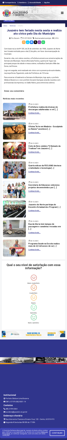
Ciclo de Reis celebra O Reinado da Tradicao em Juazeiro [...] (44, 147)
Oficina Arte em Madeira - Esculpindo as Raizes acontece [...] (45, 127)
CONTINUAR (57, 433)
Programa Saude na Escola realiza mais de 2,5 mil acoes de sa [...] (43, 245)
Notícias (13, 26)
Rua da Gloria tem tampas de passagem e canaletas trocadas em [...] (44, 226)
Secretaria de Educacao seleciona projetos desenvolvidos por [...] (43, 186)
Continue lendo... (34, 113)
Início (5, 26)
